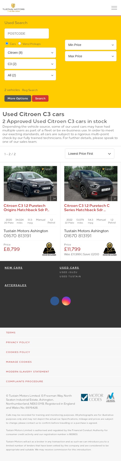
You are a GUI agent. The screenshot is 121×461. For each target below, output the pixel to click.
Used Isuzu (69, 272)
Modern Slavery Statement (27, 371)
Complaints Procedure (24, 381)
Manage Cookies (19, 361)
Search (40, 98)
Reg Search (30, 90)
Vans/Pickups (29, 44)
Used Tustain (70, 276)
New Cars (14, 267)
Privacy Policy (18, 342)
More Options (18, 98)
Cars (10, 44)
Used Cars (69, 267)
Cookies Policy (18, 352)
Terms (11, 332)
